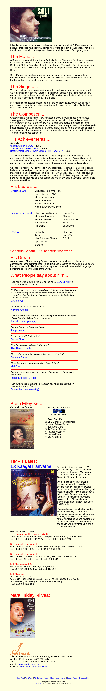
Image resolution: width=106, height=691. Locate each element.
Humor (57, 678)
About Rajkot (29, 678)
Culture (52, 678)
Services (69, 678)
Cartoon (46, 678)
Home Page (20, 678)
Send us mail (38, 683)
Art (35, 678)
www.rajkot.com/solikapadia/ (33, 667)
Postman (63, 678)
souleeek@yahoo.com (29, 664)
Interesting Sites (84, 678)
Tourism (75, 678)
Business (40, 678)
